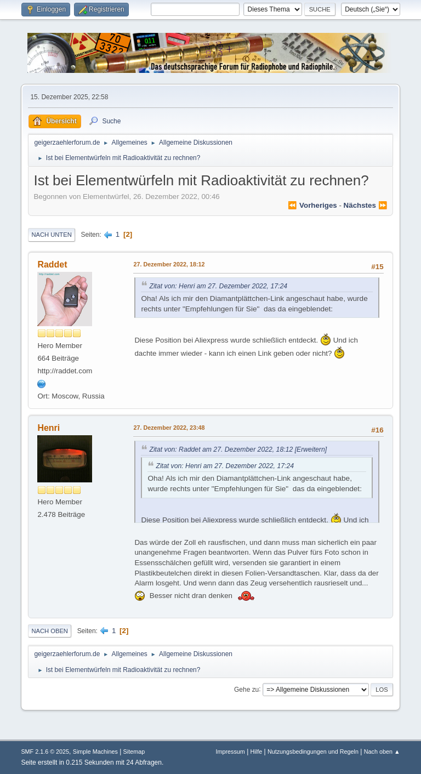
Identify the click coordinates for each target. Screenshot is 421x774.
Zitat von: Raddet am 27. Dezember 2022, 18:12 (221, 449)
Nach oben (49, 631)
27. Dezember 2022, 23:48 (168, 427)
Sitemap (134, 751)
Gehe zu (246, 689)
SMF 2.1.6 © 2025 (45, 751)
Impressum (229, 751)
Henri (48, 427)
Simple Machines (95, 751)
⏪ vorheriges (312, 205)
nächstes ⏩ (366, 205)
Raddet (52, 264)
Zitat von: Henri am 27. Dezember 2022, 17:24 (218, 286)
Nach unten (51, 234)
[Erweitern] (310, 449)
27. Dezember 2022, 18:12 (168, 264)
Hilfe (257, 751)
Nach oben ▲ (382, 751)
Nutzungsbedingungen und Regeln (313, 751)
